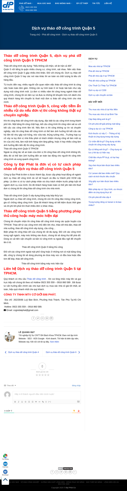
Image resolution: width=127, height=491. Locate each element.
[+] (49, 402)
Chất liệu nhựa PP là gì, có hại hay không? (104, 159)
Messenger (5, 473)
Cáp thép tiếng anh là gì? (100, 119)
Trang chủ (35, 34)
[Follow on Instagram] (57, 472)
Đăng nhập (76, 386)
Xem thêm (54, 342)
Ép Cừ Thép (82, 3)
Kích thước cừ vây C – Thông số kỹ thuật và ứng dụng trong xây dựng (104, 135)
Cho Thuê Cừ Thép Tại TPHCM (102, 86)
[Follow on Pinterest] (66, 472)
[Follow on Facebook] (52, 472)
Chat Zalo (5, 465)
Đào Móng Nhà (63, 3)
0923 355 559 (70, 459)
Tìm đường (5, 457)
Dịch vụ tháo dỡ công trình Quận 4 (21, 352)
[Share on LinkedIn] (51, 318)
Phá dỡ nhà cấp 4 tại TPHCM (101, 76)
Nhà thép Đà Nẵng (94, 482)
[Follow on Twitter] (61, 472)
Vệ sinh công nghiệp (30, 482)
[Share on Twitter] (38, 318)
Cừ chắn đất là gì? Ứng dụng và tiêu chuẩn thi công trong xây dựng (105, 143)
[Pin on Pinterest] (47, 318)
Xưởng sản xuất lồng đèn (53, 482)
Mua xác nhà (44, 3)
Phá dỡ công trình (51, 34)
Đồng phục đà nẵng (75, 482)
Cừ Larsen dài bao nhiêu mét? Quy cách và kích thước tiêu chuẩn (104, 175)
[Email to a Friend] (42, 318)
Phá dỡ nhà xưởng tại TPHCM (102, 81)
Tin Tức (96, 3)
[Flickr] (75, 472)
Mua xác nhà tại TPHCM (99, 66)
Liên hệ (108, 3)
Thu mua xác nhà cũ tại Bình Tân (103, 114)
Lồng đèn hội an (111, 482)
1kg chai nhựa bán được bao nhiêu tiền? (104, 167)
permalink (62, 324)
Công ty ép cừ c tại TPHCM (101, 129)
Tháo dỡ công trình (36, 279)
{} (46, 402)
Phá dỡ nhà (26, 3)
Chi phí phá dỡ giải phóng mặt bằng (104, 124)
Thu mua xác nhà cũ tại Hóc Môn (103, 109)
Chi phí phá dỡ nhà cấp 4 (100, 197)
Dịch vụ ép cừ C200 (97, 90)
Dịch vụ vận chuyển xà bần (101, 95)
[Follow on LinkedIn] (70, 472)
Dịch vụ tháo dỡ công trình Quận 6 (63, 352)
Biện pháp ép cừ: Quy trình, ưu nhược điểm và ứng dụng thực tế (105, 191)
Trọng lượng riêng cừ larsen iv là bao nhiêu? (105, 203)
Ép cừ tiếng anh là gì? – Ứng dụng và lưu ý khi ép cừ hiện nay (105, 151)
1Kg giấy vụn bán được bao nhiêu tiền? (104, 183)
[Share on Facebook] (33, 318)
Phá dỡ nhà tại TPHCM (99, 71)
